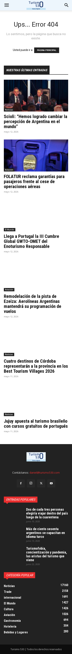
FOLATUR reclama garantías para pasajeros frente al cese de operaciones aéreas (34, 181)
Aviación (9, 169)
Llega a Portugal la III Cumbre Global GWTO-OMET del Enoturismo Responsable (31, 241)
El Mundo (9, 229)
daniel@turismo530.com (45, 472)
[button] (66, 5)
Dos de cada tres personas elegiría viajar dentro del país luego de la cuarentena (47, 513)
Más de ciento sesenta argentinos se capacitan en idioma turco (45, 533)
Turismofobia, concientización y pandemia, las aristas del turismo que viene (46, 554)
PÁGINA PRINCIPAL (46, 50)
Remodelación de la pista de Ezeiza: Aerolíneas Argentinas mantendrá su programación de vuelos (32, 304)
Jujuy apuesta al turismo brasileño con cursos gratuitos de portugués (36, 423)
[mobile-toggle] (6, 5)
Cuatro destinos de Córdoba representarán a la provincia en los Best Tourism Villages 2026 (36, 366)
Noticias (9, 109)
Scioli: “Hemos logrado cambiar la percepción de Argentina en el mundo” (35, 121)
